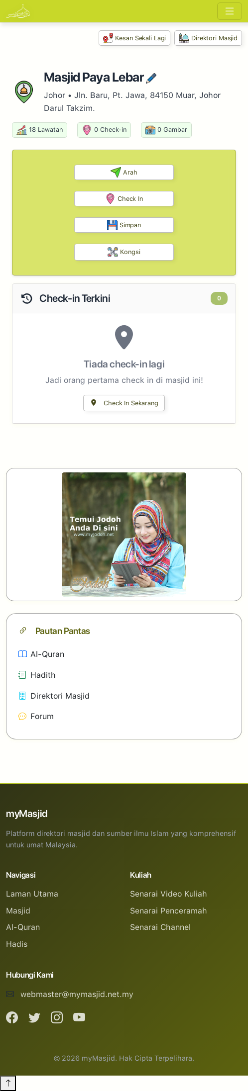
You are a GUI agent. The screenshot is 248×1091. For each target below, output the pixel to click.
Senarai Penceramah (168, 910)
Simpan (124, 225)
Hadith (37, 675)
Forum (36, 716)
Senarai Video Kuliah (168, 894)
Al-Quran (41, 654)
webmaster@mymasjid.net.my (76, 994)
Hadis (16, 944)
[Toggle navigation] (229, 11)
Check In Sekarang (124, 403)
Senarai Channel (160, 927)
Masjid (18, 910)
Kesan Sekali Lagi (134, 38)
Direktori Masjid (208, 38)
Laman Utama (32, 894)
